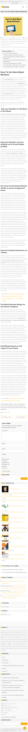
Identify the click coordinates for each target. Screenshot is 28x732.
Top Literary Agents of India (21, 417)
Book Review (5, 660)
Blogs (2, 39)
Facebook (5, 712)
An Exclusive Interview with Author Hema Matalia (14, 496)
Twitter (4, 714)
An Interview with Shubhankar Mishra (10, 677)
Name (4, 443)
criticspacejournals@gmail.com (10, 707)
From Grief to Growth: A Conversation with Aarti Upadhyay (13, 696)
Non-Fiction (6, 39)
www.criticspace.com (8, 710)
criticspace (3, 43)
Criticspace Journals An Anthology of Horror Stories (14, 500)
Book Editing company (19, 39)
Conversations (5, 662)
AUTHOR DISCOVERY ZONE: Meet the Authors (13, 512)
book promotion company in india (20, 41)
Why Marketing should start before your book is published (13, 691)
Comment (5, 430)
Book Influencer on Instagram (9, 717)
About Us (4, 668)
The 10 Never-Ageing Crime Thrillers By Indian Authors (14, 572)
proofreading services (5, 44)
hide (13, 51)
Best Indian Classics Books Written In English (12, 569)
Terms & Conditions (4, 730)
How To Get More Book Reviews (12, 43)
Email (3, 448)
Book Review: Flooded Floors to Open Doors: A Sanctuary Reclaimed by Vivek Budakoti (12, 686)
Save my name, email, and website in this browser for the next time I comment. (6, 464)
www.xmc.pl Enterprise (7, 595)
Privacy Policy (12, 730)
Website (4, 454)
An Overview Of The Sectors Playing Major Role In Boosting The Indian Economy (7, 417)
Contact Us (4, 671)
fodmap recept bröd (6, 581)
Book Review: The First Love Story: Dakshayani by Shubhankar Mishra (13, 681)
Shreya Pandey (18, 37)
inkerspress (22, 43)
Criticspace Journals (21, 729)
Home (3, 657)
